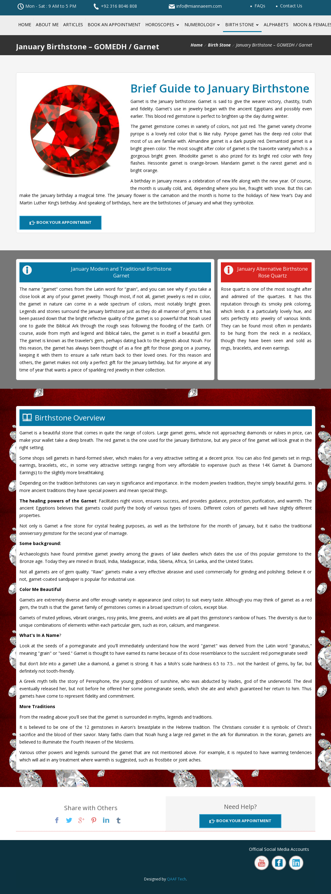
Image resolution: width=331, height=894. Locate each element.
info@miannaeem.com (199, 6)
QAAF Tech (176, 879)
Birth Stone (219, 45)
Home (197, 45)
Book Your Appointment (63, 222)
